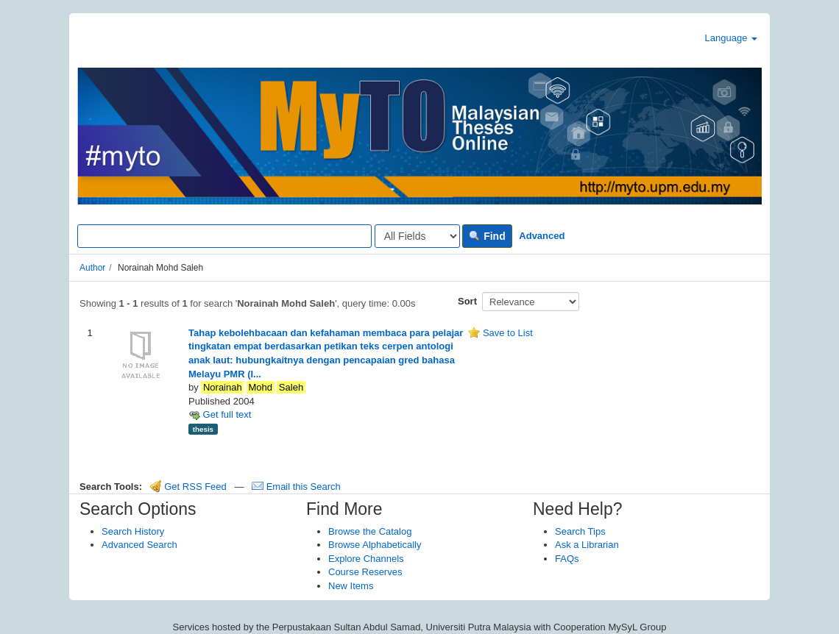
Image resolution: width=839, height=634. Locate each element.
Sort (467, 301)
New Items (350, 585)
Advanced (541, 235)
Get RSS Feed (188, 486)
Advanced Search (139, 544)
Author (92, 268)
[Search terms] (224, 236)
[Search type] (417, 236)
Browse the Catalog (369, 531)
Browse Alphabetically (374, 544)
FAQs (567, 558)
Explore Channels (366, 558)
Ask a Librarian (587, 544)
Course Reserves (365, 571)
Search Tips (580, 531)
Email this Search (296, 486)
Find (487, 236)
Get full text (219, 414)
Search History (133, 531)
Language (731, 37)
